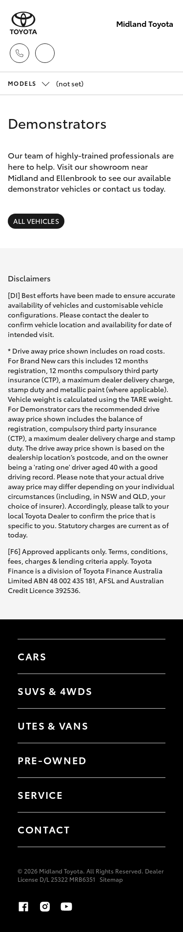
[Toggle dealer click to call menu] (19, 53)
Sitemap (111, 879)
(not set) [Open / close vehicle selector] (45, 83)
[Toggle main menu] (163, 53)
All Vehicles (36, 221)
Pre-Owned (52, 760)
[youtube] (66, 906)
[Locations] (45, 53)
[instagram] (45, 906)
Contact (44, 829)
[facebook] (23, 906)
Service (40, 794)
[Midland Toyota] (23, 23)
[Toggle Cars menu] (148, 656)
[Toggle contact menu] (148, 760)
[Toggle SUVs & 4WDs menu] (148, 691)
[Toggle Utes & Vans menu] (148, 726)
